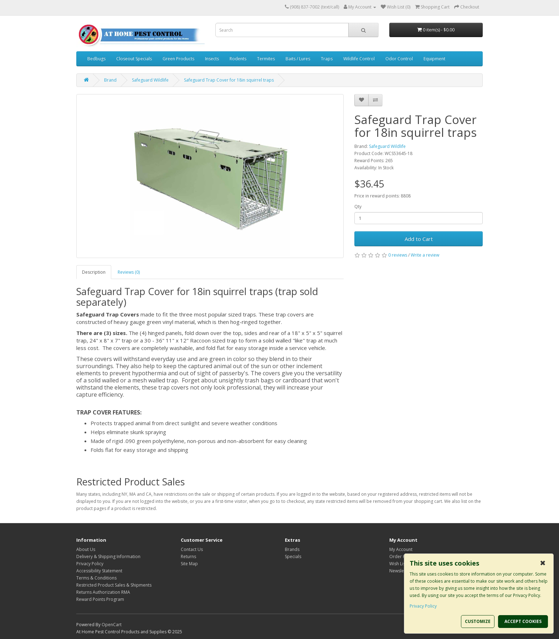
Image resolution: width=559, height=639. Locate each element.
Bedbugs (96, 59)
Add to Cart (419, 238)
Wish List (398, 564)
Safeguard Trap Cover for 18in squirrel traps (229, 80)
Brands (292, 549)
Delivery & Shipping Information (108, 556)
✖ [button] (543, 563)
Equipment (434, 59)
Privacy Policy (89, 564)
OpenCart (112, 625)
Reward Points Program (100, 599)
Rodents (238, 59)
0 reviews (397, 255)
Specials (293, 556)
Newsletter (400, 571)
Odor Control (399, 59)
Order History (403, 556)
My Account (400, 549)
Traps (327, 59)
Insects (212, 59)
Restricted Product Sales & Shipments (114, 585)
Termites (266, 59)
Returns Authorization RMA (103, 592)
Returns (188, 556)
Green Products (178, 59)
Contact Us (192, 549)
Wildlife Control (359, 59)
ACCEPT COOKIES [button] (523, 621)
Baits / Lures (298, 59)
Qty (357, 206)
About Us (85, 549)
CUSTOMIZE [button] (478, 621)
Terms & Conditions (96, 578)
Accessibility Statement (99, 571)
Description (94, 272)
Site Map (189, 564)
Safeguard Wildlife (150, 80)
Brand (110, 80)
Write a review (425, 255)
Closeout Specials (134, 59)
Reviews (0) (129, 272)
